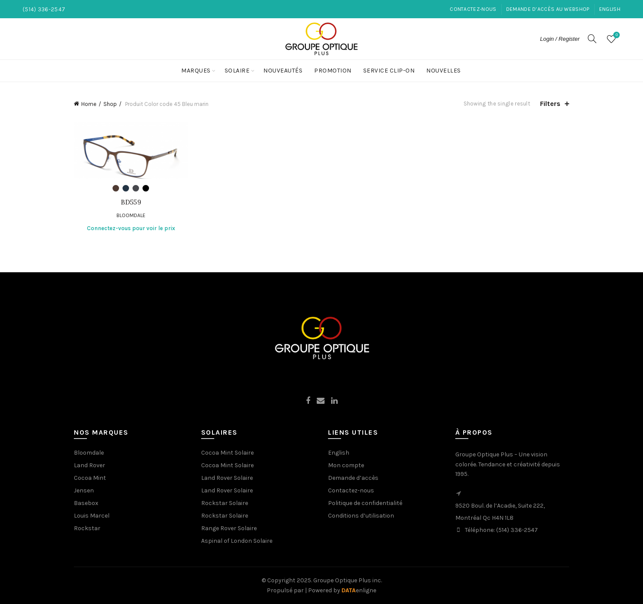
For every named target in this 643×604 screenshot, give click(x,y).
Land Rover (89, 465)
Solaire (237, 70)
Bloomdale (131, 215)
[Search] (592, 38)
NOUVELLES (443, 70)
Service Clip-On (389, 70)
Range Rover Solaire (229, 528)
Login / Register (560, 39)
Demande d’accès (353, 478)
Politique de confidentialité (365, 503)
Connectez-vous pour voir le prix (131, 228)
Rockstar (87, 528)
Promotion (332, 70)
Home (88, 104)
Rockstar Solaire (224, 503)
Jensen (84, 490)
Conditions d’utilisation (361, 515)
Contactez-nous (473, 9)
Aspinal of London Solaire (236, 541)
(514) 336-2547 (517, 530)
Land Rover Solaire (227, 478)
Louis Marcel (91, 515)
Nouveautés (282, 70)
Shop (110, 104)
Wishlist (615, 35)
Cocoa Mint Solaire (227, 452)
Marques (196, 70)
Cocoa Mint (90, 478)
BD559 (131, 202)
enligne (358, 590)
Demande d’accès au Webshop (548, 9)
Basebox (86, 503)
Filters (550, 103)
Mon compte (346, 465)
